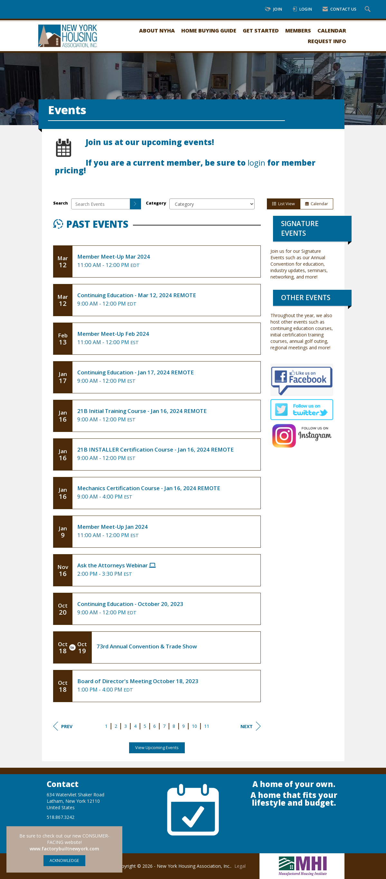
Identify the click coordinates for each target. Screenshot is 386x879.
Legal (240, 866)
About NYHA (157, 30)
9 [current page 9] (183, 726)
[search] (135, 203)
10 (194, 726)
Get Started (261, 30)
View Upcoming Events (157, 747)
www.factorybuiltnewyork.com (64, 849)
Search (60, 203)
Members (298, 30)
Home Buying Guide (208, 30)
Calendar (331, 30)
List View (283, 203)
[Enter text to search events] (100, 203)
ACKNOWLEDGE (64, 860)
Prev (62, 726)
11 (206, 726)
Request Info (327, 41)
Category (156, 203)
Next (250, 726)
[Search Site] (368, 9)
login (256, 163)
